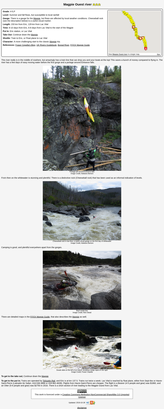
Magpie (36, 18)
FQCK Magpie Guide (80, 45)
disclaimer (82, 408)
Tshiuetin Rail (49, 381)
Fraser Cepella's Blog (25, 45)
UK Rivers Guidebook (47, 45)
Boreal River (63, 45)
